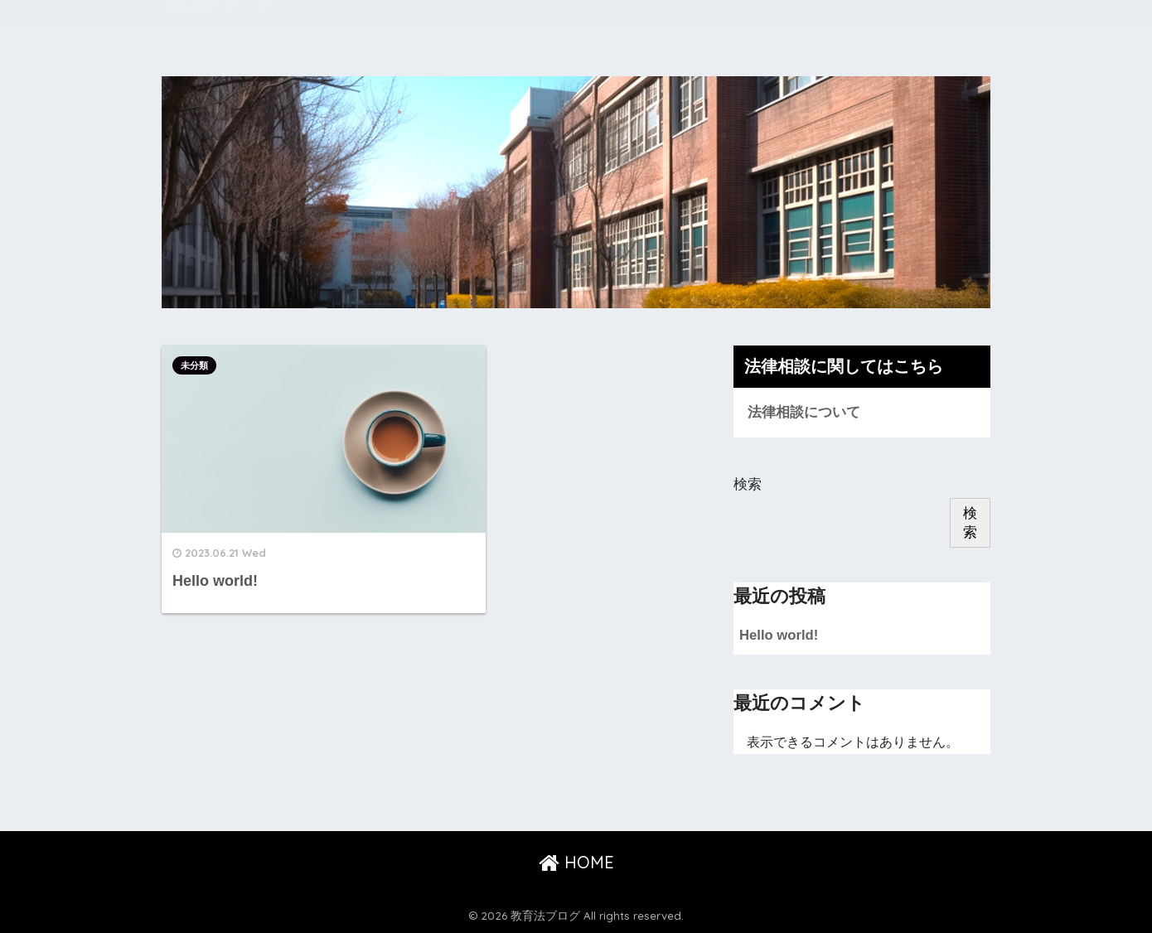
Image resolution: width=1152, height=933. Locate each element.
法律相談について (804, 412)
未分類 (194, 365)
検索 (747, 484)
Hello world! (779, 635)
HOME (576, 863)
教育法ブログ (227, 23)
